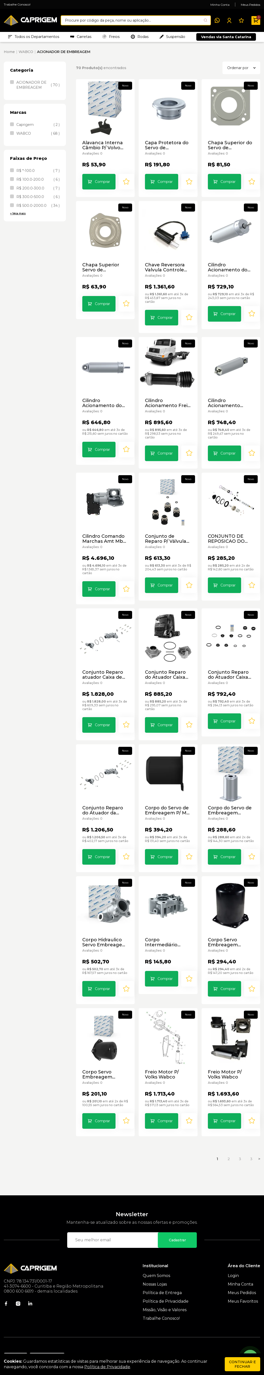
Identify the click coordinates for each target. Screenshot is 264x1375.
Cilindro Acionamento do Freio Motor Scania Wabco (103, 403)
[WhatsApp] (217, 20)
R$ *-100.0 (38, 173)
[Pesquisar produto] (205, 20)
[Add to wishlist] (125, 185)
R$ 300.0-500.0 (38, 199)
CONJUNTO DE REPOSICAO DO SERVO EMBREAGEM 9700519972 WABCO (230, 535)
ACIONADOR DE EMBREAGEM (63, 54)
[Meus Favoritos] (241, 20)
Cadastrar (177, 1226)
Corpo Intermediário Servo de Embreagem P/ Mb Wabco (168, 930)
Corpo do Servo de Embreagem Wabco (230, 799)
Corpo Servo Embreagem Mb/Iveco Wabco (226, 930)
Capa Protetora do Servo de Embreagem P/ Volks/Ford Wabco (165, 149)
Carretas (80, 38)
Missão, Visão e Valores (164, 1296)
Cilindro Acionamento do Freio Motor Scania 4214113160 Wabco (228, 271)
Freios (111, 38)
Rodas (139, 38)
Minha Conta (220, 5)
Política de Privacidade (165, 1288)
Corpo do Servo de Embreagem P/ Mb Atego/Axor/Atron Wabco (166, 799)
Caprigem (38, 127)
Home (9, 54)
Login (233, 1262)
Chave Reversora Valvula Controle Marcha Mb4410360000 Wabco (163, 271)
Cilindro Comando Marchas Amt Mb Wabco (102, 535)
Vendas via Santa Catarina (226, 38)
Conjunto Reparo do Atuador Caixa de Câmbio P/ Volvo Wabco (168, 667)
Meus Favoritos (243, 1288)
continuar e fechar (242, 1364)
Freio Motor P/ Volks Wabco (167, 1062)
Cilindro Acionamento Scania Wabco (223, 403)
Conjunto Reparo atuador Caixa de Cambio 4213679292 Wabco (104, 667)
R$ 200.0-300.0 (38, 190)
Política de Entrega (162, 1279)
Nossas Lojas (155, 1270)
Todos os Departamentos (33, 38)
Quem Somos (156, 1262)
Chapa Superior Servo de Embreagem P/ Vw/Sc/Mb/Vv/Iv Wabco (99, 271)
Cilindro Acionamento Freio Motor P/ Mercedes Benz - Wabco (166, 403)
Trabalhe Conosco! (17, 4)
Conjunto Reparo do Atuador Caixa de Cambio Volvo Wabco (230, 667)
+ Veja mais (18, 216)
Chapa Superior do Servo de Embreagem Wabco (230, 149)
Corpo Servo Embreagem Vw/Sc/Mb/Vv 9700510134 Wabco (103, 1062)
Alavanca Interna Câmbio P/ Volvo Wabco (101, 149)
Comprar (101, 185)
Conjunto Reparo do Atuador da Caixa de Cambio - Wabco (105, 799)
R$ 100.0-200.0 (38, 182)
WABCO (26, 54)
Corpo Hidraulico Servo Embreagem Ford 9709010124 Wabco (103, 930)
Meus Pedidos (250, 5)
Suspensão (172, 38)
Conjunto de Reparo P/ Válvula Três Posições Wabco (168, 535)
